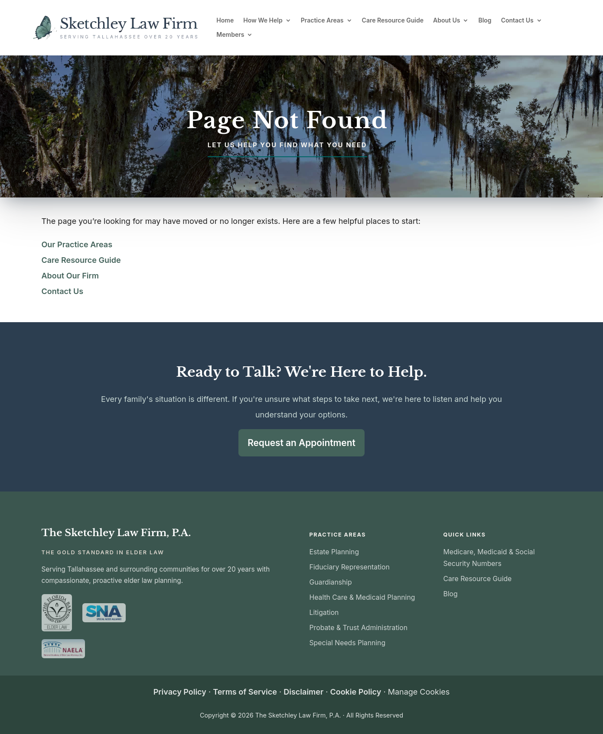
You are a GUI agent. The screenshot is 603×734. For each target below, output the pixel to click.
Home (225, 20)
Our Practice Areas (77, 244)
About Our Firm (70, 275)
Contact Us (517, 20)
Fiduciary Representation (350, 566)
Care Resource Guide (393, 20)
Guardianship (331, 581)
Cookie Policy (355, 690)
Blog (484, 20)
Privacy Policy (179, 690)
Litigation (324, 612)
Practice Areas (322, 20)
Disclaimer (303, 690)
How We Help (263, 20)
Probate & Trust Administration (359, 627)
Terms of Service (245, 690)
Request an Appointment (301, 442)
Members (230, 34)
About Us (446, 20)
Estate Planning (334, 551)
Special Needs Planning (348, 642)
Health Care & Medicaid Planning (362, 596)
